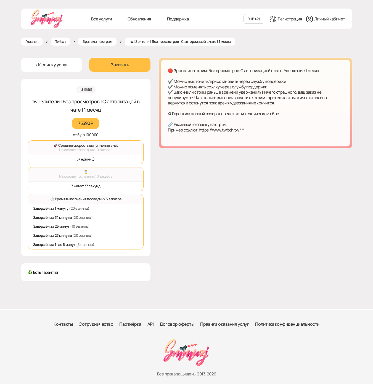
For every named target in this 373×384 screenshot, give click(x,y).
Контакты (63, 324)
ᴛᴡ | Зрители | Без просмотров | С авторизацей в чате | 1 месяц (180, 41)
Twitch (60, 41)
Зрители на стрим (97, 41)
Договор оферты (177, 324)
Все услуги (101, 19)
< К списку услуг (51, 65)
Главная (31, 41)
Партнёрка (130, 324)
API (150, 324)
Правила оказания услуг (224, 324)
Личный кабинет (325, 19)
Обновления (139, 19)
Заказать (120, 65)
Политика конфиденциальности (287, 324)
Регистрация (286, 19)
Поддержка (178, 19)
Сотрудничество (96, 324)
